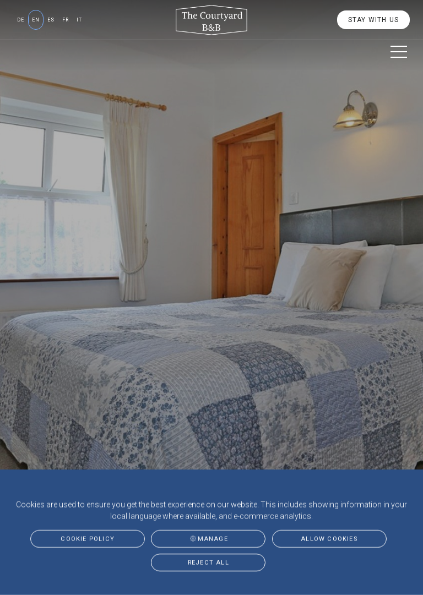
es (51, 20)
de (20, 20)
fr (65, 20)
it (79, 20)
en (36, 20)
